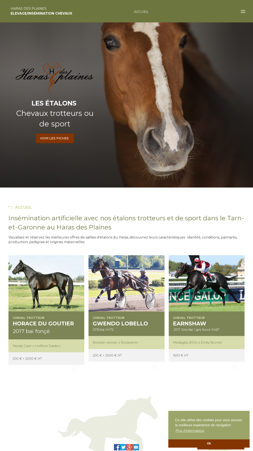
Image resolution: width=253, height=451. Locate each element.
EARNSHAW (189, 323)
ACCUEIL (23, 207)
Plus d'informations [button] (190, 431)
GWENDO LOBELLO (120, 323)
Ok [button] (209, 443)
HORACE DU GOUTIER (43, 323)
